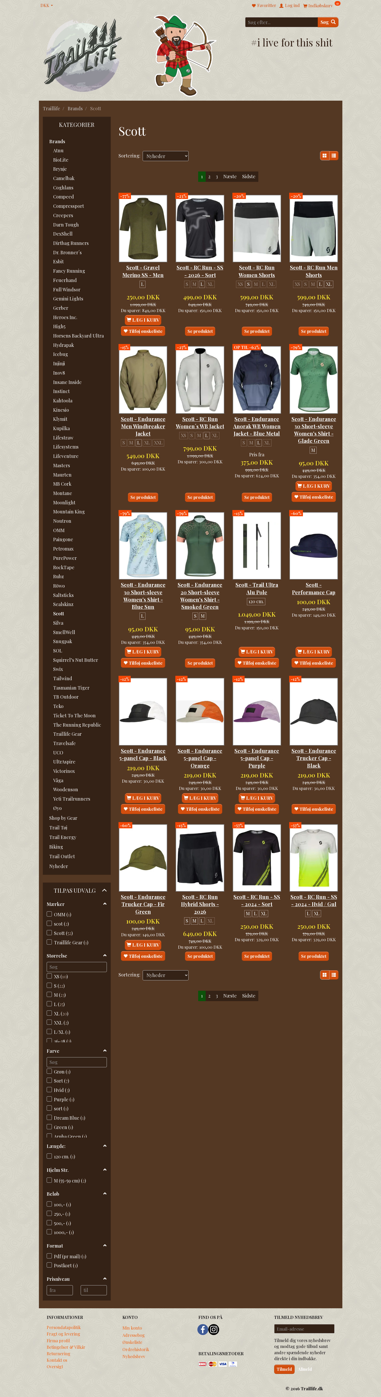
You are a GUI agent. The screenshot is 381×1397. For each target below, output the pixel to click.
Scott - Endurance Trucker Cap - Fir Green (143, 912)
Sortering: (129, 156)
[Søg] (328, 22)
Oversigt (55, 1366)
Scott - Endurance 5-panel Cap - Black (143, 762)
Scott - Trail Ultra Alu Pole (256, 587)
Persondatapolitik (64, 1327)
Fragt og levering (63, 1334)
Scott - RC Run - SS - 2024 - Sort (256, 905)
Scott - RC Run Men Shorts (313, 264)
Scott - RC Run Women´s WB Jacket (200, 418)
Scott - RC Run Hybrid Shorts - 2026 (200, 909)
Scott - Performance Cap (313, 590)
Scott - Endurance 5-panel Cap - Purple (257, 766)
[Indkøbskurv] (322, 5)
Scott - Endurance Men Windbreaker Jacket (143, 421)
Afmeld (305, 1369)
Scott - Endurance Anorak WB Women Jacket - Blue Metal (257, 425)
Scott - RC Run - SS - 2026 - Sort (200, 264)
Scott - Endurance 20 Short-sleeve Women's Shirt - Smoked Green (200, 598)
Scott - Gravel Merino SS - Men (143, 264)
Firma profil (58, 1340)
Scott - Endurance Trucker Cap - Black (313, 766)
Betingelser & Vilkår (66, 1347)
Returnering (58, 1353)
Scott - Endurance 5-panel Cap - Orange (200, 766)
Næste (230, 176)
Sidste (248, 176)
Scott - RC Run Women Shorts (257, 264)
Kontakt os (57, 1360)
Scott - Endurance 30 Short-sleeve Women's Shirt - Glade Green (314, 425)
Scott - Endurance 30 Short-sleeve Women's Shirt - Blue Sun (143, 598)
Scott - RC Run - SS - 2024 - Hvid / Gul (314, 909)
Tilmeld (284, 1369)
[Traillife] (83, 55)
